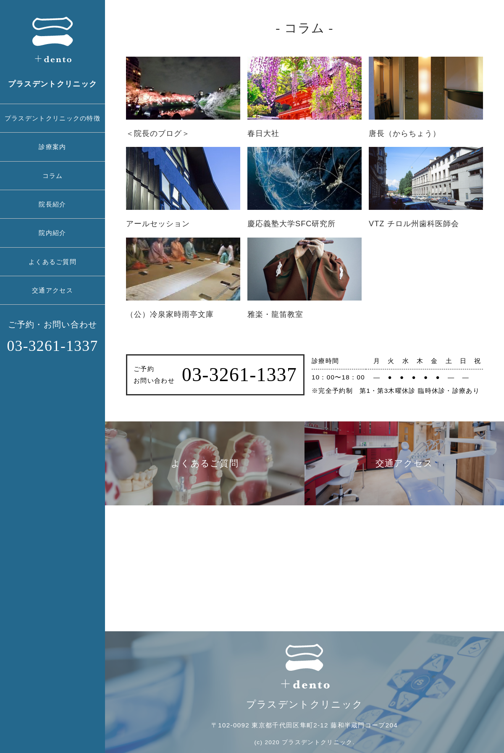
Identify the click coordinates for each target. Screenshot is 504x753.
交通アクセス (52, 290)
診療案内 (52, 146)
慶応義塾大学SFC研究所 (291, 223)
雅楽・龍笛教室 (275, 314)
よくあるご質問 (52, 261)
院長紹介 (52, 204)
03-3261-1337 (52, 345)
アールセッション (158, 223)
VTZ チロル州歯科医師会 (414, 223)
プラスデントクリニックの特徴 (52, 118)
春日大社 (263, 133)
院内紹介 (52, 232)
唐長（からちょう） (405, 133)
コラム (52, 175)
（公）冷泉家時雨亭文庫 (170, 314)
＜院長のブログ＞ (158, 133)
